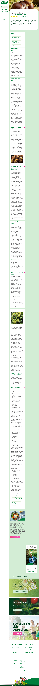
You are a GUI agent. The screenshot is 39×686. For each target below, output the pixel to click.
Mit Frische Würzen (22, 685)
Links (21, 665)
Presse (21, 663)
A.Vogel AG (14, 663)
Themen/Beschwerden (16, 646)
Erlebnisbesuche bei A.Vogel (20, 591)
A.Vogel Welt (4, 9)
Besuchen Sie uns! (28, 654)
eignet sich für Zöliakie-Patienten (16, 259)
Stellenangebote (23, 662)
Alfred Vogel (20, 524)
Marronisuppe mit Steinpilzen (17, 497)
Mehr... (13, 45)
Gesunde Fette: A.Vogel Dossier (30, 572)
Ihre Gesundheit (4, 11)
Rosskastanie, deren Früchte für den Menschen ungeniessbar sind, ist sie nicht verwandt (17, 374)
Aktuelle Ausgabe (15, 654)
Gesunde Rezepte (28, 649)
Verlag (21, 666)
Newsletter (14, 649)
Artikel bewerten (26, 16)
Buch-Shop (3, 19)
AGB (21, 669)
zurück (13, 576)
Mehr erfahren (17, 610)
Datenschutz (22, 670)
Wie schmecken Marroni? (16, 36)
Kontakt (21, 660)
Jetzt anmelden (15, 537)
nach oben (20, 576)
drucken (28, 576)
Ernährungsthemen (28, 647)
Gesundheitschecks (15, 647)
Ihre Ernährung (4, 13)
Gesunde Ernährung (28, 646)
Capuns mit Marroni (15, 495)
